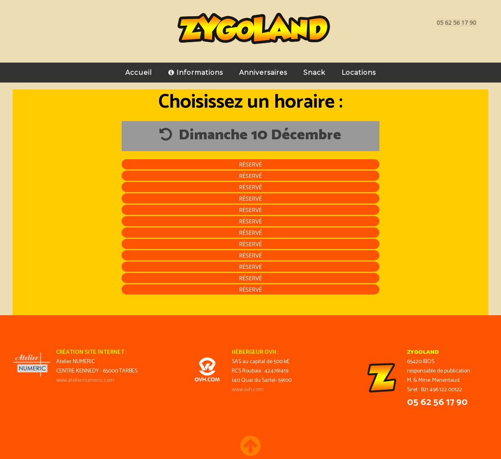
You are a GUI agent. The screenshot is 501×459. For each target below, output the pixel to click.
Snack (314, 69)
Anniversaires (263, 69)
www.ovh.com (248, 389)
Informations (195, 69)
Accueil (138, 69)
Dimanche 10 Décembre (250, 135)
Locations (359, 69)
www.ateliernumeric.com (85, 380)
